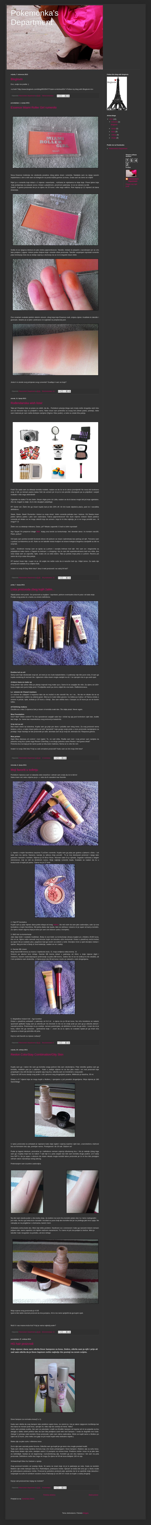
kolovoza (114, 122)
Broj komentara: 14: (48, 391)
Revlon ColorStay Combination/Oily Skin (37, 1054)
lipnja (113, 132)
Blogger (85, 1513)
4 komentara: (46, 1487)
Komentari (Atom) (28, 1499)
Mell (38, 532)
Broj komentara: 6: (48, 1042)
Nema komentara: (48, 95)
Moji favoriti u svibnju (24, 769)
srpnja (113, 128)
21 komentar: (46, 758)
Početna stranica (49, 1495)
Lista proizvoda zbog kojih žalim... (33, 589)
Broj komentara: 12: (48, 577)
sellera (56, 925)
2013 (111, 119)
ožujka (113, 138)
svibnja (114, 135)
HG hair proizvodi (22, 1343)
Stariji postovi (93, 1495)
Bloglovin (17, 79)
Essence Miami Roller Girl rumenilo (34, 107)
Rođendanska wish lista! (26, 403)
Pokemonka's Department (118, 149)
